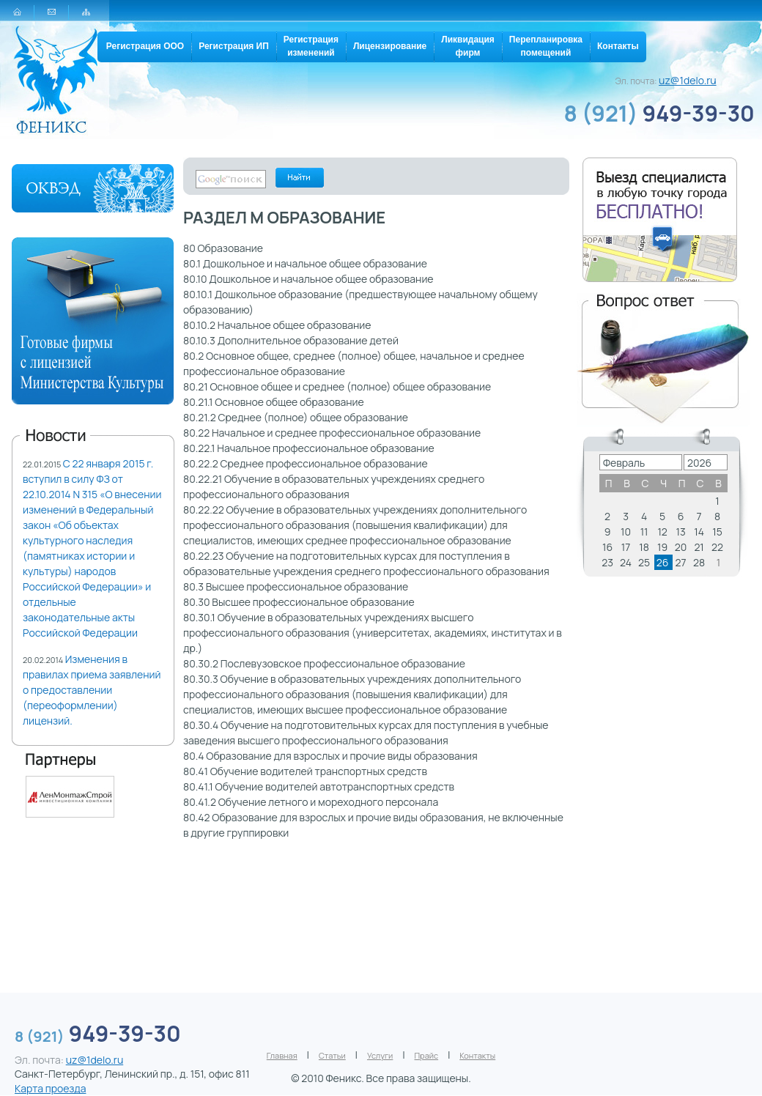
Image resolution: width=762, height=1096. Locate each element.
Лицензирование (389, 46)
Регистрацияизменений (311, 46)
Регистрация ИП (234, 46)
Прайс (427, 1055)
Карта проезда (50, 1088)
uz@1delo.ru (688, 80)
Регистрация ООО (145, 46)
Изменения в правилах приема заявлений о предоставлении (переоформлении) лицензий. (92, 689)
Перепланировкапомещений (545, 46)
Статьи (332, 1055)
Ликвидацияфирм (468, 46)
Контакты (618, 46)
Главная (282, 1055)
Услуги (380, 1055)
